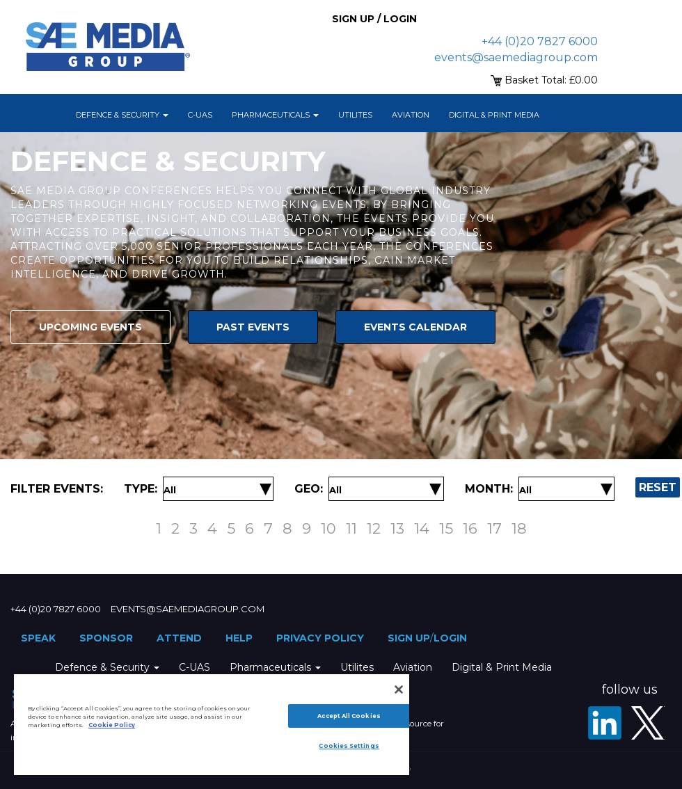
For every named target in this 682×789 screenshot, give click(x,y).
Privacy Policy (320, 638)
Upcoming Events (90, 327)
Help (239, 638)
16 (470, 528)
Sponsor (106, 638)
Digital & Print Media (494, 115)
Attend (179, 638)
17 (494, 528)
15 (446, 528)
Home (48, 115)
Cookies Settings (349, 745)
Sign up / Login (374, 19)
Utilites (355, 115)
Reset (657, 487)
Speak (38, 638)
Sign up (409, 638)
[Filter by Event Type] (170, 490)
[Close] (399, 689)
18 (519, 528)
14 (421, 528)
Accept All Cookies (348, 715)
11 (351, 528)
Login (450, 638)
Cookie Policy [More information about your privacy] (111, 725)
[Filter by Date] (525, 490)
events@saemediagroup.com (516, 57)
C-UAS (200, 115)
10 (328, 528)
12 (374, 528)
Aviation (410, 115)
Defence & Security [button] (122, 115)
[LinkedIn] (604, 723)
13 (397, 528)
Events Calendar (415, 327)
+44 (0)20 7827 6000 (540, 41)
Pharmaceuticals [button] (275, 115)
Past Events (253, 327)
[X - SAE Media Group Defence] (648, 723)
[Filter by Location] (335, 490)
